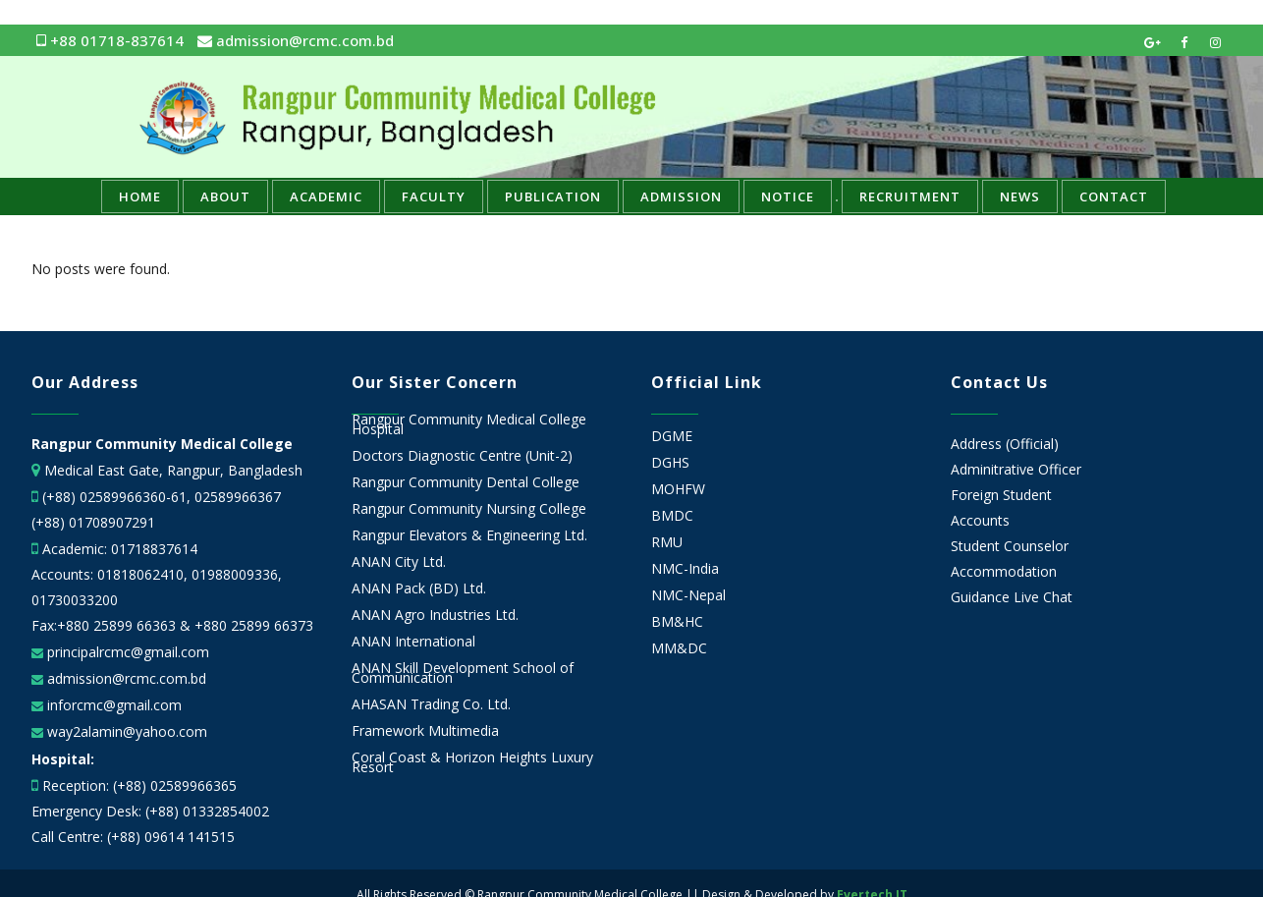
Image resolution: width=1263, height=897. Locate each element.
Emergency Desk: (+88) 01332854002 (150, 811)
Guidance (980, 597)
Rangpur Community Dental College (465, 482)
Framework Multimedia (425, 731)
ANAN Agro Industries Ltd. (435, 615)
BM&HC (677, 622)
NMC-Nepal (688, 595)
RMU (667, 542)
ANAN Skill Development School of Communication (463, 673)
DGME (671, 436)
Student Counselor (1010, 545)
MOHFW (678, 489)
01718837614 (154, 548)
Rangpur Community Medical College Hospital (469, 424)
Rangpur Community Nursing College (469, 509)
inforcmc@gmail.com (112, 705)
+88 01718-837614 (110, 40)
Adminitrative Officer (1016, 469)
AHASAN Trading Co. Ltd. (431, 704)
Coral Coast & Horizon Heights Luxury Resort (472, 762)
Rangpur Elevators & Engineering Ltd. (471, 535)
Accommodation (1004, 571)
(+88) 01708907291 (93, 522)
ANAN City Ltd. (399, 562)
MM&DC (679, 648)
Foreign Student (1001, 494)
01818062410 (140, 574)
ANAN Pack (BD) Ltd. (419, 588)
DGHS (670, 463)
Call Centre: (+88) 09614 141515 (133, 836)
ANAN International (413, 641)
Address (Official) (1005, 443)
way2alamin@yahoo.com (125, 731)
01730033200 (74, 599)
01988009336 (235, 574)
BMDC (672, 516)
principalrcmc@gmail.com (126, 652)
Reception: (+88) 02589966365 (139, 785)
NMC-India (685, 569)
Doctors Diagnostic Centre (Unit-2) (462, 456)
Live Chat (1043, 597)
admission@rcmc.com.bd (295, 40)
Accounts (980, 520)
